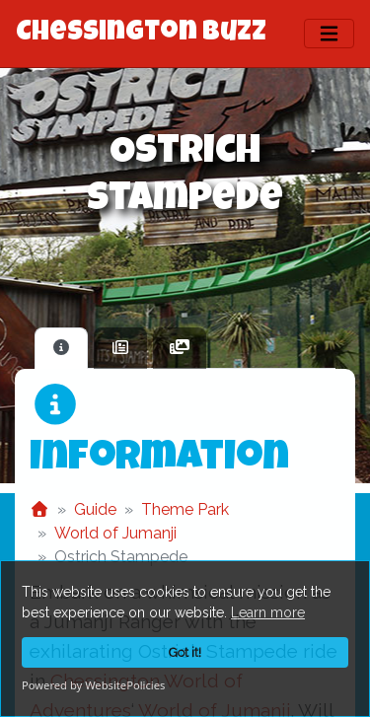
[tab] (61, 348)
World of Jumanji (115, 533)
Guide (95, 509)
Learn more (268, 612)
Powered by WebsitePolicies (93, 685)
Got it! (185, 652)
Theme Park (185, 509)
